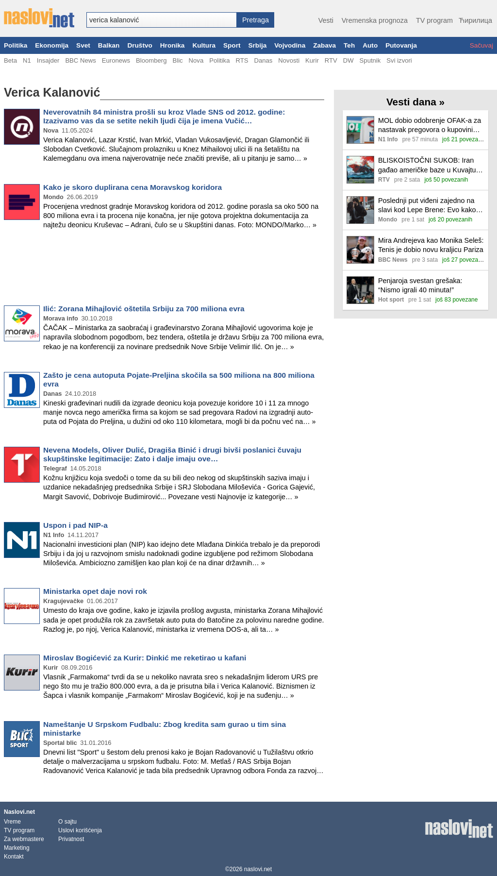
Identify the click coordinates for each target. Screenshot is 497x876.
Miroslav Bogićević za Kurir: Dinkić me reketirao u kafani (144, 658)
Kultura (203, 45)
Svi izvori (399, 60)
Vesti (325, 20)
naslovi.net (258, 869)
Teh (349, 45)
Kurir (312, 60)
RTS (241, 60)
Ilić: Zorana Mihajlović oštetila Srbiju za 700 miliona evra (144, 308)
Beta (10, 60)
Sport (232, 45)
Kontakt (14, 856)
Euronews (116, 60)
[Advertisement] (164, 269)
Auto (370, 45)
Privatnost (71, 839)
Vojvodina (289, 45)
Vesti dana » (415, 101)
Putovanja (401, 45)
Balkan (109, 45)
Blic (177, 60)
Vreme (12, 821)
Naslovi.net (19, 812)
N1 (27, 60)
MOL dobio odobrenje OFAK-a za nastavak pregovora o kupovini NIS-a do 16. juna (429, 126)
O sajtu (67, 821)
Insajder (48, 60)
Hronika (172, 45)
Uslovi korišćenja (80, 830)
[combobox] (161, 20)
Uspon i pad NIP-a (75, 525)
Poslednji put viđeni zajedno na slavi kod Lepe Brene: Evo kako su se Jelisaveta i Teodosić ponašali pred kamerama (427, 206)
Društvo (139, 45)
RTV (331, 60)
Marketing (17, 847)
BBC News (80, 60)
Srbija (257, 45)
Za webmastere (24, 839)
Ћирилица (475, 20)
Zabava (324, 45)
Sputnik (370, 60)
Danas (263, 60)
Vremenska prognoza (375, 20)
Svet (83, 45)
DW (348, 60)
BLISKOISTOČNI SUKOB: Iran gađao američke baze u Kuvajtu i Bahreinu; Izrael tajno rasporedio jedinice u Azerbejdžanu (429, 165)
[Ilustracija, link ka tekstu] (360, 131)
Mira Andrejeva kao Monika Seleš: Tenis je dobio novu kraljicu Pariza (431, 244)
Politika (15, 45)
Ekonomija (51, 45)
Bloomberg (151, 60)
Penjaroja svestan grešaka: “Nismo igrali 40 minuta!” (420, 285)
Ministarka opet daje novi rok (95, 591)
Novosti (288, 60)
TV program (434, 20)
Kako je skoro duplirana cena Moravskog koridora (132, 187)
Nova (196, 60)
